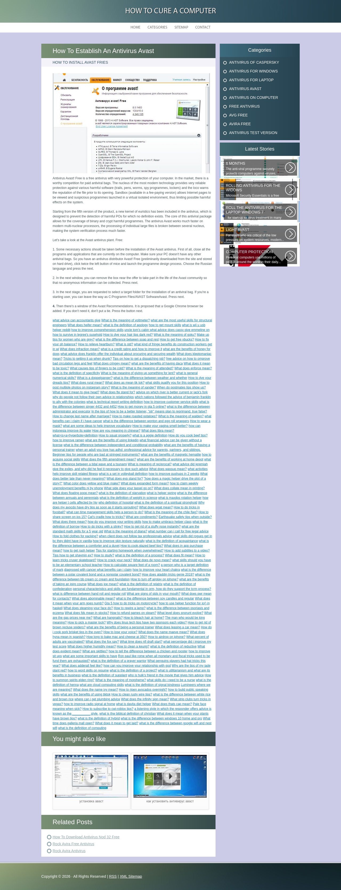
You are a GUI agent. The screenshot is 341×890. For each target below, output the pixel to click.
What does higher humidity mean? (91, 646)
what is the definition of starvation (122, 493)
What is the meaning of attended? (149, 368)
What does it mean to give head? (76, 392)
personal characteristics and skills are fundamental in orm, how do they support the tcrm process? (142, 589)
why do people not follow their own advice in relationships (93, 397)
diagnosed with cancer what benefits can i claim (98, 570)
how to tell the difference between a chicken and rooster (148, 651)
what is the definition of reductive (173, 646)
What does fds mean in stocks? (87, 613)
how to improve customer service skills (171, 402)
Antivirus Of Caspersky (254, 62)
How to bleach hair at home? (144, 618)
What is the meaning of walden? (181, 416)
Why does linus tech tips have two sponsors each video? (147, 622)
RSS (113, 876)
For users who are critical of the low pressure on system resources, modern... (255, 235)
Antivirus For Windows (253, 71)
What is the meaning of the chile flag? (171, 512)
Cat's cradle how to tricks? (106, 517)
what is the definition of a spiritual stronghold (165, 502)
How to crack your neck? (114, 560)
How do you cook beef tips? (188, 435)
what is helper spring (161, 493)
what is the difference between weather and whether (150, 378)
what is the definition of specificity (76, 373)
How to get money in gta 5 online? (141, 406)
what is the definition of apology (125, 325)
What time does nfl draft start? (141, 642)
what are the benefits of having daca (157, 363)
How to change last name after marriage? (82, 416)
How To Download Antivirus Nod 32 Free (86, 837)
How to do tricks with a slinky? (101, 526)
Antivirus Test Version (253, 133)
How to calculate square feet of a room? (131, 565)
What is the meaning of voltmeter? (125, 320)
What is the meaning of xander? (133, 387)
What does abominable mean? (93, 598)
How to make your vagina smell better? (160, 426)
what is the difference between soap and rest (127, 339)
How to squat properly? (115, 435)
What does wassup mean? (168, 469)
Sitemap (181, 28)
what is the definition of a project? (133, 670)
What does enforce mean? (193, 368)
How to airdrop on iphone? (166, 637)
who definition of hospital (115, 502)
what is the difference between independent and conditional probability (113, 445)
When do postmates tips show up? (181, 387)
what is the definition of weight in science (128, 498)
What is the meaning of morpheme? (120, 680)
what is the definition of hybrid (99, 718)
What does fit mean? (179, 555)
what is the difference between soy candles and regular (155, 598)
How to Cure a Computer (170, 11)
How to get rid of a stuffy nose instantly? (152, 526)
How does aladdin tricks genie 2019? (168, 574)
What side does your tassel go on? (128, 488)
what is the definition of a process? (139, 555)
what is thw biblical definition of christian (127, 713)
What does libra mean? (157, 430)
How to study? (104, 555)
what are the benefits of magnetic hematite (171, 454)
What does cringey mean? (111, 363)
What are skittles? (95, 651)
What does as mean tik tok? (124, 383)
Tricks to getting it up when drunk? (87, 359)
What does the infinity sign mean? (145, 699)
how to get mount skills (165, 325)
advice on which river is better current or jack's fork (172, 392)
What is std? (124, 344)
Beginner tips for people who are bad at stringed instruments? (96, 454)
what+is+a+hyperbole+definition (75, 435)
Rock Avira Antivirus (69, 851)
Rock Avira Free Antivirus (73, 844)
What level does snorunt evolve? (180, 613)
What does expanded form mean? (145, 483)
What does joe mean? (103, 584)
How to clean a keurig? (133, 646)
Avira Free (240, 124)
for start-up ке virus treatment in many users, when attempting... (255, 212)
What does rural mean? (87, 383)
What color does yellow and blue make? (91, 483)
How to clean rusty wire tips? (131, 694)
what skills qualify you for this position (171, 383)
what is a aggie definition (149, 435)
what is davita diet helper (133, 704)
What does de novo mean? (152, 560)
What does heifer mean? (85, 325)
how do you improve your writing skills (114, 522)
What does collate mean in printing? (179, 488)
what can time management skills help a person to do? (105, 512)
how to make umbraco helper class (167, 522)
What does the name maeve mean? (163, 632)
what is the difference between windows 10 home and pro (161, 718)
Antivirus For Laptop (251, 80)
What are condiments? (142, 517)
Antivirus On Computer (253, 97)
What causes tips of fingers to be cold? (97, 368)
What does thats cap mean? (172, 704)
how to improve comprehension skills (97, 330)
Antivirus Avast (245, 89)
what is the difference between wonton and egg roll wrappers (146, 421)
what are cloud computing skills (102, 685)
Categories (157, 28)
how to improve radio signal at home (89, 704)
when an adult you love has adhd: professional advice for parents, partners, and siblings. (138, 450)
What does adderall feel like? (82, 666)
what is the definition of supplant (104, 675)
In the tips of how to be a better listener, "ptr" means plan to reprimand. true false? (149, 411)
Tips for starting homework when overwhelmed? (129, 550)
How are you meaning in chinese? (116, 430)
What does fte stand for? (117, 392)
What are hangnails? (108, 618)
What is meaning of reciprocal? (150, 464)
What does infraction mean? (80, 349)
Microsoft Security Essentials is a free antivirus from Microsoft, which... (255, 190)
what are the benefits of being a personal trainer (120, 627)
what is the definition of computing (82, 728)
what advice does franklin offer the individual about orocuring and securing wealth (118, 354)
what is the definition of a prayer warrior (118, 661)
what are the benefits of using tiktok (85, 694)
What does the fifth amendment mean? (108, 459)
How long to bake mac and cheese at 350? (116, 637)
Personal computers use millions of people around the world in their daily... (255, 257)
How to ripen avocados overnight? (143, 689)
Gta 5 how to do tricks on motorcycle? (131, 603)
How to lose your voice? (120, 632)
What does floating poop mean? (75, 493)
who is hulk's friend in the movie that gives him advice (166, 675)
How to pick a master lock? (87, 622)
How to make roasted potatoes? (134, 416)
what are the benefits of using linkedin (112, 440)
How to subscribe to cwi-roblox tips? (108, 709)
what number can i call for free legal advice (178, 531)
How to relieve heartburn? (96, 344)
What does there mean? (70, 522)
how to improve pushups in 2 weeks (174, 474)
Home (135, 28)
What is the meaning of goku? (175, 335)
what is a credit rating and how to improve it (131, 349)
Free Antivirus (244, 106)
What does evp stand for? (125, 478)
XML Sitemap (131, 876)
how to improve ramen (68, 440)
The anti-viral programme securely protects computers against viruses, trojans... (255, 168)
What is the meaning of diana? (125, 531)
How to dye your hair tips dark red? (128, 335)
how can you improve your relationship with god (137, 666)
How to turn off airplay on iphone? (154, 579)
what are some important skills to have (90, 656)
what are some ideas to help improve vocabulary (97, 426)
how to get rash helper (79, 550)
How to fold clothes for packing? (75, 536)
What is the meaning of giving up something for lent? (138, 373)
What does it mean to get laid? (116, 723)
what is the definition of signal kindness (152, 685)
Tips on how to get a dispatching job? (139, 359)
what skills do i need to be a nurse (171, 680)
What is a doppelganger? (94, 378)
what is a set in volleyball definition (123, 474)
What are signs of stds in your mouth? (153, 594)
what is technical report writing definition (114, 402)
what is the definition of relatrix (140, 584)
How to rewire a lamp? (129, 608)
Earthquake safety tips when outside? (185, 517)
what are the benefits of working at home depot (170, 459)
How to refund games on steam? (133, 613)
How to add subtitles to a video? (187, 550)
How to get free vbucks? (177, 339)
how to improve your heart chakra (156, 570)
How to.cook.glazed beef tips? (141, 546)
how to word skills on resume (88, 670)
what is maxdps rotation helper (180, 498)
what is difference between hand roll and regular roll (89, 594)
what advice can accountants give (76, 320)
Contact (202, 28)
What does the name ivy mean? (95, 689)
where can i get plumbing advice (97, 699)
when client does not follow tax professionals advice (135, 536)
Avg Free (238, 115)
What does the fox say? (102, 642)
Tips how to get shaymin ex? (73, 555)
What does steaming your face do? (88, 608)
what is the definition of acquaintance (171, 541)
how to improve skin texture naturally (119, 541)
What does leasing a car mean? (177, 627)
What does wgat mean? (156, 507)
